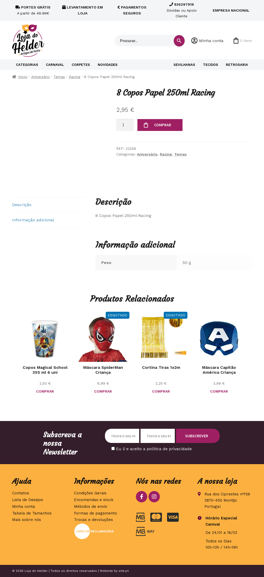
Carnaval (55, 65)
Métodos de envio (90, 506)
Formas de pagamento (95, 513)
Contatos (20, 493)
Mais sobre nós (26, 519)
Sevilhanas (184, 65)
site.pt (124, 571)
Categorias (27, 65)
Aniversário (40, 77)
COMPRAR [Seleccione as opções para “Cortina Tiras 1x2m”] (161, 391)
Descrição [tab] (21, 204)
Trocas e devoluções (93, 519)
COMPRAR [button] (45, 391)
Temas (59, 77)
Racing (74, 77)
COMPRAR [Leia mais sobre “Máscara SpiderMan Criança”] (103, 391)
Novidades (108, 65)
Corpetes (81, 65)
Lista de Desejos (27, 499)
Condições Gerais (90, 493)
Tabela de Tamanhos (32, 513)
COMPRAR (162, 124)
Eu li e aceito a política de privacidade (154, 448)
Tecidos (210, 65)
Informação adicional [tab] (33, 219)
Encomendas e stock (93, 499)
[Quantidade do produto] (125, 125)
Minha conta (211, 40)
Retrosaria (237, 65)
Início (22, 77)
